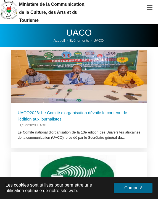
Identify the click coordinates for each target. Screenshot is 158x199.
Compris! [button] (133, 187)
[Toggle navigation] (149, 7)
